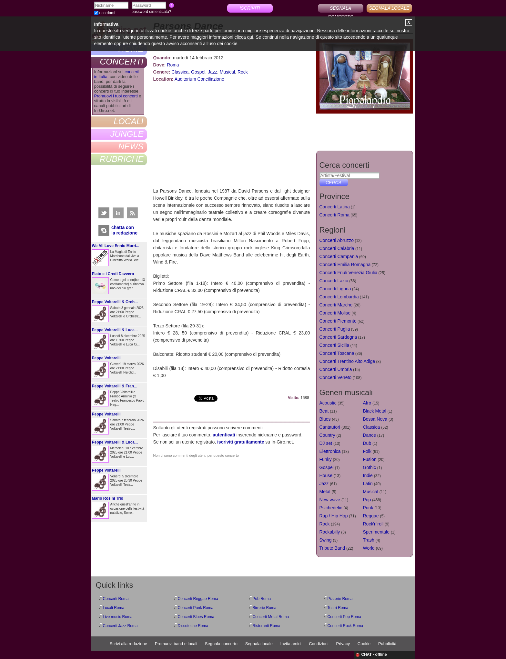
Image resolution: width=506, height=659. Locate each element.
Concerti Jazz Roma (120, 626)
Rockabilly (329, 531)
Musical (227, 72)
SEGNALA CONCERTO (340, 9)
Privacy (343, 643)
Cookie (364, 643)
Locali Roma (114, 607)
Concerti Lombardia (339, 296)
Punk (368, 507)
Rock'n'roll (373, 523)
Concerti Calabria (336, 248)
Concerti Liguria (335, 288)
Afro (367, 402)
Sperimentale (376, 531)
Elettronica (330, 451)
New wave (329, 499)
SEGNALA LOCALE (389, 8)
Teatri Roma (338, 607)
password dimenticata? (151, 11)
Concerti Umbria (335, 369)
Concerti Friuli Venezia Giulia (348, 272)
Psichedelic (330, 507)
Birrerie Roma (265, 607)
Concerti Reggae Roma (198, 598)
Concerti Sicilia (334, 345)
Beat (324, 411)
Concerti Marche (336, 304)
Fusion (370, 459)
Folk (367, 451)
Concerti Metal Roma (271, 616)
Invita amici (290, 643)
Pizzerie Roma (340, 598)
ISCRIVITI (249, 8)
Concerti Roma (334, 214)
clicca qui (244, 37)
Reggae (371, 515)
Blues (325, 419)
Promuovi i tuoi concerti (116, 96)
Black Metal (374, 411)
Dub (367, 443)
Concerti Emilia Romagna (345, 264)
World (369, 548)
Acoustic (328, 402)
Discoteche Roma (193, 626)
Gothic (369, 467)
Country (327, 435)
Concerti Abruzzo (336, 240)
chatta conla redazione (124, 230)
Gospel (198, 72)
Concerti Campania (338, 256)
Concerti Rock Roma (345, 626)
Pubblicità (387, 643)
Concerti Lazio (334, 280)
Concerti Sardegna (338, 337)
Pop (367, 499)
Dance (369, 435)
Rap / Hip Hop (333, 515)
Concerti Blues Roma (196, 616)
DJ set (325, 443)
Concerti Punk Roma (196, 607)
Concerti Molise (334, 312)
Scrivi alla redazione (128, 643)
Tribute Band (332, 548)
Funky (325, 459)
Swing (325, 540)
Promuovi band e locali (176, 643)
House (325, 475)
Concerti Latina (334, 206)
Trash (368, 540)
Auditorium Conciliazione (199, 79)
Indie (368, 475)
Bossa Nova (375, 419)
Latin (368, 483)
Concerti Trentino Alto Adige (347, 361)
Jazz (212, 72)
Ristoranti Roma (266, 626)
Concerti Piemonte (338, 321)
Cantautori (329, 427)
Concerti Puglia (334, 329)
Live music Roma (118, 616)
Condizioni (319, 643)
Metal (324, 491)
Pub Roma (262, 598)
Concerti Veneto (335, 377)
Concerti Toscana (336, 353)
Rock (243, 72)
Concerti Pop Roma (344, 616)
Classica (179, 72)
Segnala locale (259, 643)
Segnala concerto (221, 643)
